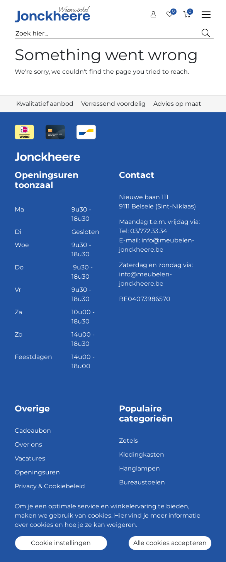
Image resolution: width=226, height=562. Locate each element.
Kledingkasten (141, 454)
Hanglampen (139, 468)
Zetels (128, 440)
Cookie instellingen (61, 543)
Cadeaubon (33, 430)
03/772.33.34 (148, 231)
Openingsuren (37, 472)
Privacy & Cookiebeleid (50, 486)
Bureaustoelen (142, 482)
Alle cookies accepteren (170, 543)
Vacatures (30, 458)
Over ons (28, 444)
